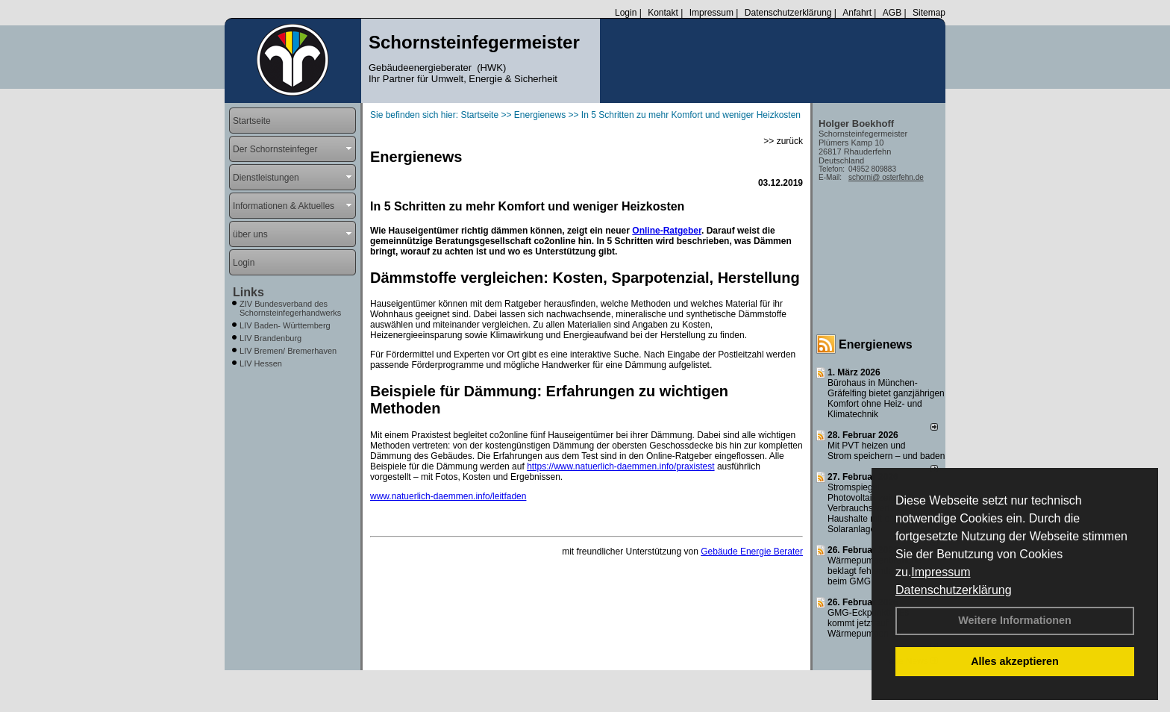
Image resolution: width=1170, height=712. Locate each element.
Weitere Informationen (1015, 620)
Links (248, 292)
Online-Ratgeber (666, 230)
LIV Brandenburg (270, 338)
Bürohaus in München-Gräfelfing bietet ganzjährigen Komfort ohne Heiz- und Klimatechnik (886, 398)
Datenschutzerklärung (953, 590)
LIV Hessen (261, 363)
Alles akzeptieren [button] (1015, 661)
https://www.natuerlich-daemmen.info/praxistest (620, 466)
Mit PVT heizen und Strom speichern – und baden (886, 450)
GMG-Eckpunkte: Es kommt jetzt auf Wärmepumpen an (868, 623)
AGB (892, 12)
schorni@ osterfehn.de (886, 177)
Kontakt (663, 12)
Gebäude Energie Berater (752, 551)
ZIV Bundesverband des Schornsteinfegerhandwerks (290, 308)
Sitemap (929, 12)
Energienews (876, 344)
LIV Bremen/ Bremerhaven (288, 350)
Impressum (940, 572)
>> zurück (783, 141)
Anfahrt (857, 12)
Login (625, 12)
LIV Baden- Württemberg (285, 325)
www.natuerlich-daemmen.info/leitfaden (448, 496)
